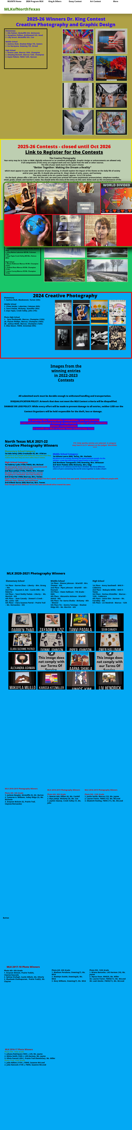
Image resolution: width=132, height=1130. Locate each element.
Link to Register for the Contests (64, 152)
